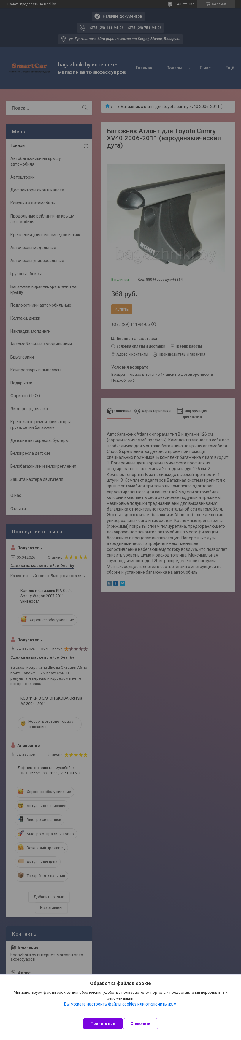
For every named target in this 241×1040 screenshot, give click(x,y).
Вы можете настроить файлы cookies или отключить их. (118, 1004)
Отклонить (140, 1023)
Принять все (103, 1023)
